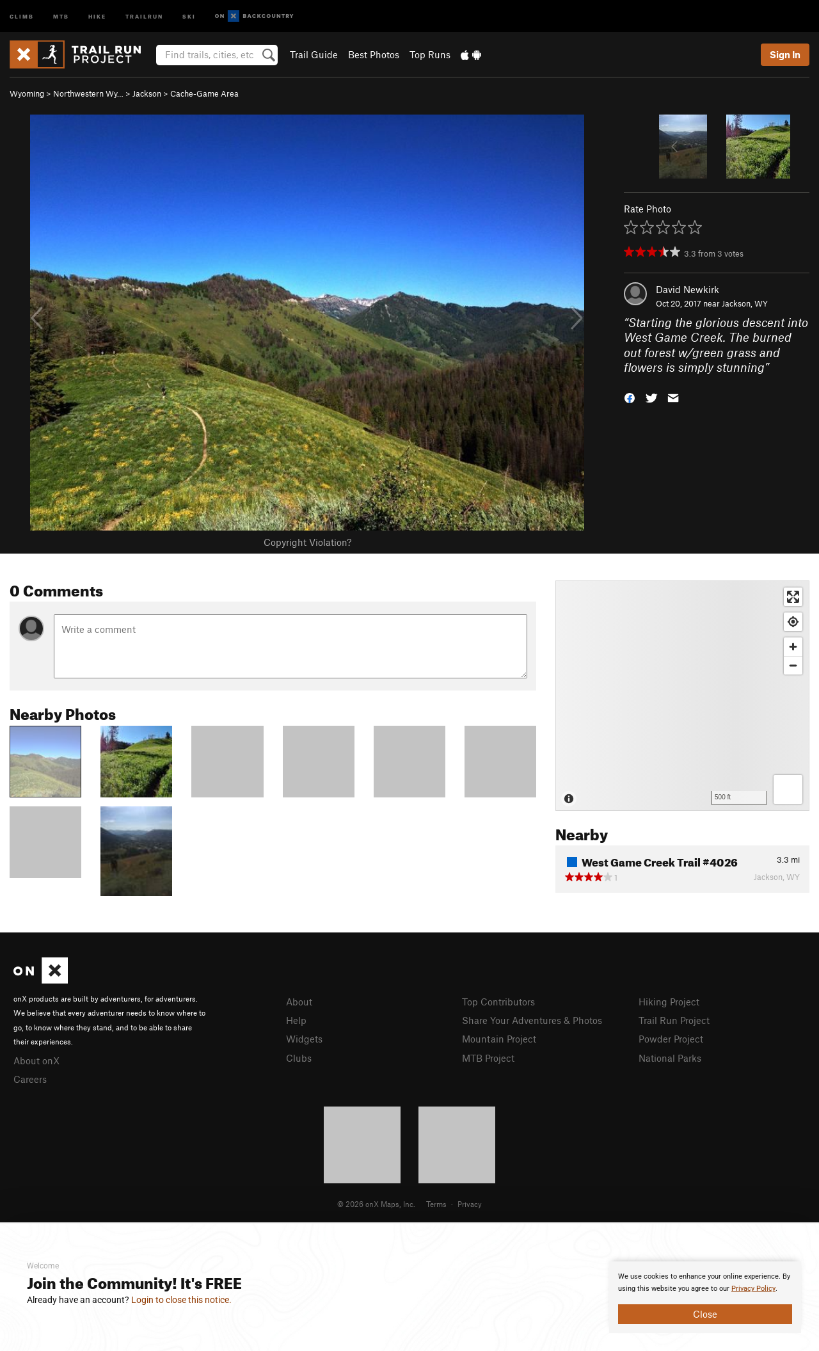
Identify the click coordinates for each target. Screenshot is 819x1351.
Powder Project (671, 1038)
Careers (30, 1079)
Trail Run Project (674, 1020)
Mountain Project (499, 1038)
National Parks (670, 1058)
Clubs (299, 1058)
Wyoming (27, 93)
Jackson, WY (745, 303)
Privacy (469, 1203)
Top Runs (430, 54)
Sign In (785, 54)
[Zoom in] (793, 646)
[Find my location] (793, 621)
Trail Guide (314, 54)
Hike (97, 16)
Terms (436, 1203)
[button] (629, 397)
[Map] (682, 695)
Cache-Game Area (204, 93)
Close (705, 1314)
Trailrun (144, 16)
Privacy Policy (753, 1288)
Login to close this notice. (181, 1300)
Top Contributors (498, 1001)
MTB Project (488, 1058)
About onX (36, 1060)
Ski (189, 16)
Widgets (304, 1038)
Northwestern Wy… (88, 93)
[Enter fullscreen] (793, 597)
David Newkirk (687, 289)
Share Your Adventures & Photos (532, 1020)
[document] (705, 1297)
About (299, 1001)
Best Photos (373, 54)
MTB (61, 16)
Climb (22, 16)
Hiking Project (669, 1001)
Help (296, 1020)
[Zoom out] (793, 665)
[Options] (788, 789)
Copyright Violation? (307, 542)
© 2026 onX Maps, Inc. (376, 1203)
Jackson (146, 93)
